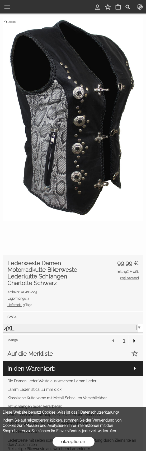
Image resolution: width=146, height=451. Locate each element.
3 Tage (19, 305)
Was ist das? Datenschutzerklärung (88, 412)
